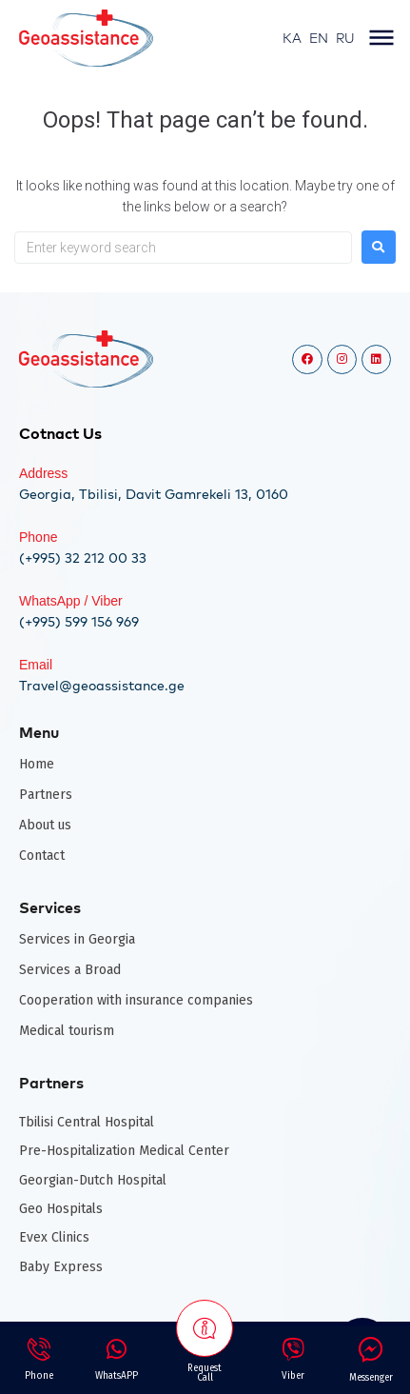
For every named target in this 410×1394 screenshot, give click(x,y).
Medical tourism (66, 1031)
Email (35, 664)
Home (36, 764)
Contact (42, 855)
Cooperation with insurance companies (136, 1000)
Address (43, 473)
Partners (45, 795)
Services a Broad (70, 970)
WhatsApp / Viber (71, 600)
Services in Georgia (77, 939)
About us (45, 825)
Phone (38, 537)
